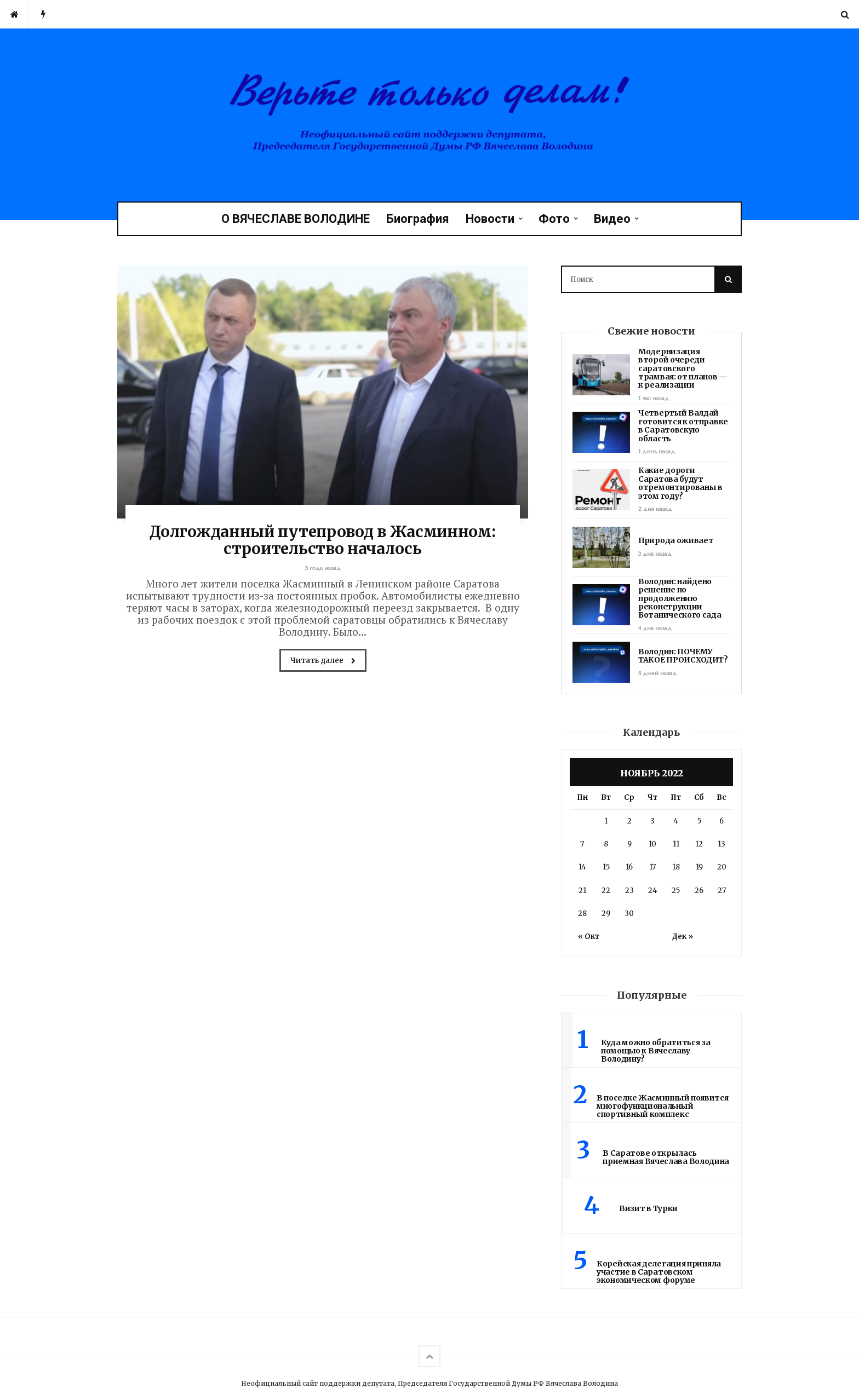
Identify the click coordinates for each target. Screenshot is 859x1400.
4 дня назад (655, 628)
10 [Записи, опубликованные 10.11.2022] (652, 844)
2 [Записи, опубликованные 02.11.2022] (629, 821)
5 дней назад (657, 673)
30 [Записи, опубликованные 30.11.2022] (629, 913)
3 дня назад (655, 553)
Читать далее (323, 661)
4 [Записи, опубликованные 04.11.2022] (675, 821)
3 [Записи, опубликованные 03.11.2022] (652, 821)
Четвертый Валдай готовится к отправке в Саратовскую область (683, 425)
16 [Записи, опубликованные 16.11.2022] (629, 867)
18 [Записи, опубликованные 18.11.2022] (676, 867)
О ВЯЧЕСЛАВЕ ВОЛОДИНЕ (295, 219)
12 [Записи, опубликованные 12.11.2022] (699, 844)
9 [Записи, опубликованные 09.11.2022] (629, 844)
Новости (490, 219)
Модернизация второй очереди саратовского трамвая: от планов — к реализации (683, 368)
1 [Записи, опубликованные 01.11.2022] (606, 821)
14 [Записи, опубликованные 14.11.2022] (582, 867)
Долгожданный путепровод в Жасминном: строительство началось (322, 540)
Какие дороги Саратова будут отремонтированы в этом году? (680, 482)
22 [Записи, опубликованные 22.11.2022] (606, 890)
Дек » (682, 936)
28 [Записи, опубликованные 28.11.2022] (582, 913)
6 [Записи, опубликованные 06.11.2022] (721, 821)
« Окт (588, 936)
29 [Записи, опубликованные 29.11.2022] (606, 913)
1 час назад (653, 398)
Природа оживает (676, 540)
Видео (612, 219)
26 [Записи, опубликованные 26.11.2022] (699, 890)
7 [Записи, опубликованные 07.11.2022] (582, 844)
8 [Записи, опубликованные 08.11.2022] (606, 844)
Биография (417, 219)
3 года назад (323, 568)
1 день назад (656, 451)
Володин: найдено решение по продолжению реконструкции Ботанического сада (679, 598)
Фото (554, 219)
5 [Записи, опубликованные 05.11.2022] (699, 821)
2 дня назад (655, 508)
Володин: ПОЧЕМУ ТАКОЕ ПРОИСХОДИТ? (683, 656)
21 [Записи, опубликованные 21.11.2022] (582, 890)
